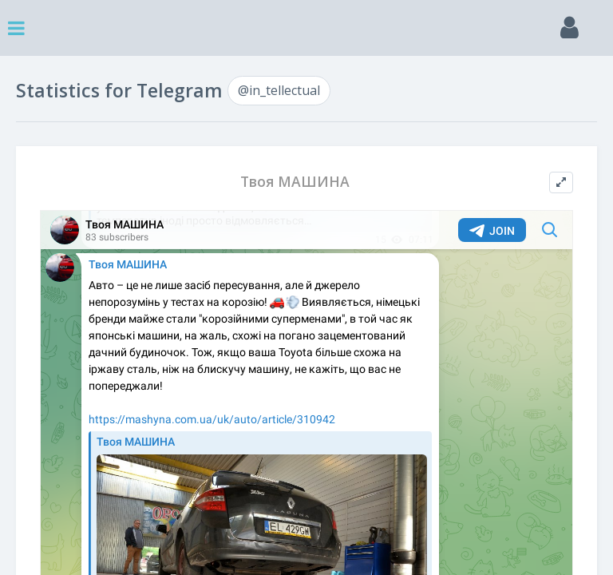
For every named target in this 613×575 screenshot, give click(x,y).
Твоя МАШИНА (295, 181)
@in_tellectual (279, 90)
